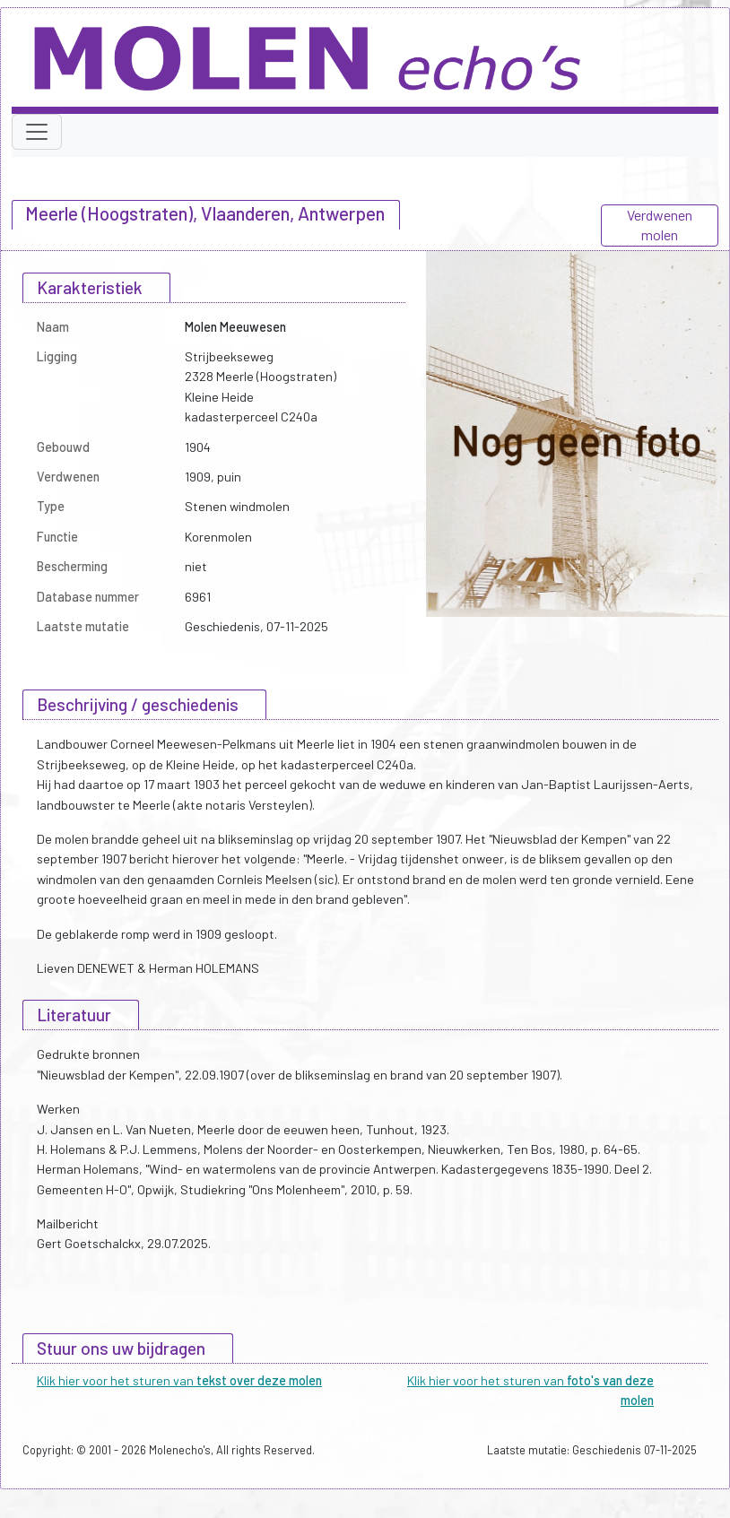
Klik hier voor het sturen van (179, 1380)
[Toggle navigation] (37, 132)
